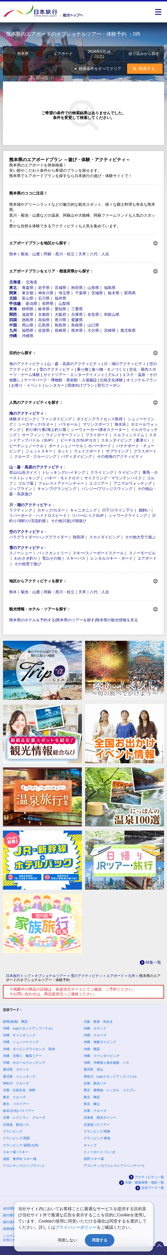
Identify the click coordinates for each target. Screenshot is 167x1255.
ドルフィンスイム (129, 435)
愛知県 (60, 309)
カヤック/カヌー (51, 510)
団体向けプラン (80, 385)
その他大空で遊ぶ (140, 537)
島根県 (77, 325)
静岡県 (27, 309)
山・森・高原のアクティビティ (74, 364)
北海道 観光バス (16, 1124)
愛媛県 (77, 320)
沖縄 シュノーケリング (21, 1042)
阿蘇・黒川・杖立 (59, 254)
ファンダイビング (56, 419)
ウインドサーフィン (63, 435)
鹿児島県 (128, 330)
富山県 (27, 298)
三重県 (77, 309)
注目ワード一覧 (152, 1187)
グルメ (113, 374)
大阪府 (60, 314)
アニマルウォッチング (133, 483)
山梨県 (64, 303)
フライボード (96, 435)
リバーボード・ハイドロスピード (38, 515)
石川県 (44, 298)
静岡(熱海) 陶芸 (15, 1021)
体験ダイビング (22, 419)
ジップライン (20, 488)
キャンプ (90, 1145)
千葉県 (81, 293)
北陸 (13, 298)
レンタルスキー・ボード (111, 558)
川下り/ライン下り (118, 510)
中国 (13, 325)
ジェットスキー (39, 451)
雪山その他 (51, 558)
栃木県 (113, 293)
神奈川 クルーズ (16, 1083)
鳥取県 (60, 325)
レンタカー (54, 385)
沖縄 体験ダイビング (100, 1042)
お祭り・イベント (26, 385)
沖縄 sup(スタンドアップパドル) (28, 1028)
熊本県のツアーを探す (75, 620)
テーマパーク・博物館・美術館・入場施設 (60, 380)
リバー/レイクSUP (88, 515)
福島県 (110, 287)
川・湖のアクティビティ (125, 364)
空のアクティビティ (26, 532)
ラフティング (20, 510)
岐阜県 (44, 309)
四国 (13, 320)
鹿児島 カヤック (16, 1069)
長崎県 (60, 330)
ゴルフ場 (25, 483)
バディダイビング (76, 456)
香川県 (60, 320)
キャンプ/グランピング (57, 488)
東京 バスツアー (16, 1104)
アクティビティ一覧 (149, 1177)
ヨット (63, 451)
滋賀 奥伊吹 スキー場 (19, 1159)
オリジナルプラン (141, 380)
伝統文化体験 (111, 380)
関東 (13, 293)
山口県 (93, 325)
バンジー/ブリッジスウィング (107, 488)
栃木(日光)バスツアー (18, 1110)
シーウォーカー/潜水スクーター (98, 429)
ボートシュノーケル (66, 446)
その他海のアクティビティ (120, 456)
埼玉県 (64, 293)
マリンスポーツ (96, 424)
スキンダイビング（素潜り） (126, 440)
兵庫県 (77, 314)
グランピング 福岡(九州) (20, 1145)
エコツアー (98, 483)
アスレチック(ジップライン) (23, 1165)
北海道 (15, 282)
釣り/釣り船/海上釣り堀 (46, 429)
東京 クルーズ (14, 1097)
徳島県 (27, 320)
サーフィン (31, 435)
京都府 (44, 314)
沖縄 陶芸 (92, 1049)
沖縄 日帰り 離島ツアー (22, 1056)
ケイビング (127, 472)
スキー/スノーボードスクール (98, 553)
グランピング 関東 (97, 1131)
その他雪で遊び (27, 564)
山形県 (93, 287)
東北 (13, 287)
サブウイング (117, 451)
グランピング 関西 (16, 1138)
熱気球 (78, 537)
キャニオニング (83, 510)
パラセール (68, 424)
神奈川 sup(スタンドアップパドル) (110, 1076)
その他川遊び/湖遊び (69, 521)
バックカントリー (52, 553)
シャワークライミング (128, 515)
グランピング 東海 (97, 1138)
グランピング (12, 1131)
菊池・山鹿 (30, 254)
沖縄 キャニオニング (19, 1035)
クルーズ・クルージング (35, 456)
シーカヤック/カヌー (36, 424)
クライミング (102, 472)
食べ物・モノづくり (109, 369)
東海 (13, 309)
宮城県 (60, 287)
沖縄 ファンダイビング (101, 1056)
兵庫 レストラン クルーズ (24, 1117)
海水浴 (120, 424)
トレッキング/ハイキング (63, 472)
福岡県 (27, 330)
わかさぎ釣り (25, 558)
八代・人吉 (99, 254)
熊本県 (77, 330)
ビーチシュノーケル (26, 446)
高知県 (44, 320)
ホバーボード (99, 446)
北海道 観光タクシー (100, 1117)
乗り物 (82, 369)
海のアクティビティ (26, 364)
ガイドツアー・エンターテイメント (74, 374)
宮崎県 (110, 330)
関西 (13, 314)
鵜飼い (144, 510)
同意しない (67, 1240)
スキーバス (75, 558)
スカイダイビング (104, 537)
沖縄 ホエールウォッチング (24, 1062)
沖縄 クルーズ (95, 1035)
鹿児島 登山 (93, 1069)
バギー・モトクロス (62, 478)
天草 (82, 254)
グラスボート (145, 451)
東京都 (27, 293)
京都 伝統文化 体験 (19, 1090)
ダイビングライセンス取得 (100, 419)
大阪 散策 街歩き (98, 1021)
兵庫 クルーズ (95, 1110)
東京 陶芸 (92, 1097)
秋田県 (77, 287)
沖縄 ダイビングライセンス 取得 (29, 1049)
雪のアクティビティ (56, 369)
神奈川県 (45, 293)
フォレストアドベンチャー (61, 483)
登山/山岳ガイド (23, 472)
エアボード (147, 558)
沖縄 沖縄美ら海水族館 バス (106, 1062)
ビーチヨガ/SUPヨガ (78, 440)
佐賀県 (44, 330)
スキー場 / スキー (15, 1152)
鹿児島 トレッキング (19, 1076)
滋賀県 (27, 314)
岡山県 (27, 325)
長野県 (47, 303)
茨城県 (97, 293)
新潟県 (31, 303)
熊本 (13, 254)
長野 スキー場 (94, 1159)
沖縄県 (27, 336)
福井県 (60, 298)
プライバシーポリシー (76, 1227)
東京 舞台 (92, 1104)
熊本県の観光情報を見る (117, 620)
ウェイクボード (87, 451)
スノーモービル (142, 553)
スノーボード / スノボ (100, 1152)
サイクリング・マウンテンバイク (113, 478)
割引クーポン (109, 385)
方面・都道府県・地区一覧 (144, 1182)
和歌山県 (111, 314)
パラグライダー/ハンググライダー (38, 537)
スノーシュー (20, 553)
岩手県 (44, 287)
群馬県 (130, 293)
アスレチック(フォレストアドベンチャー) (114, 1165)
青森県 (27, 287)
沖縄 (13, 336)
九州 (13, 330)
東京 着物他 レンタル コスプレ (110, 1090)
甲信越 (15, 303)
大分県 (93, 330)
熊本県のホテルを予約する (32, 620)
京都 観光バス (95, 1083)
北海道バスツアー (97, 1124)
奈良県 (93, 314)
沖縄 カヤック (95, 1028)
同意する (99, 1240)
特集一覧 (153, 962)
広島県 (44, 325)
